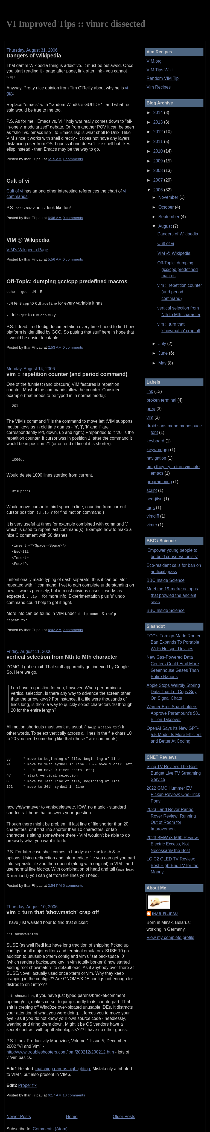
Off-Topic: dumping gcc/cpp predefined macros (67, 281)
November (168, 197)
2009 (158, 161)
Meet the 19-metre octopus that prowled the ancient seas (172, 595)
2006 (158, 190)
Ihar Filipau (165, 914)
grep (151, 408)
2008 (158, 170)
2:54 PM (55, 875)
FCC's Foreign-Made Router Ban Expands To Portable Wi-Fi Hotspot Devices (173, 642)
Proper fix (27, 1074)
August (165, 226)
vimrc (152, 525)
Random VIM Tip (163, 78)
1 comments (73, 159)
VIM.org (154, 61)
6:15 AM (55, 159)
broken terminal (161, 400)
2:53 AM (55, 345)
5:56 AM (55, 259)
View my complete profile (170, 937)
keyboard (155, 441)
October (166, 207)
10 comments (74, 1084)
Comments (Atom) (50, 1117)
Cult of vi (18, 181)
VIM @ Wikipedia (28, 239)
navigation (156, 458)
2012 (158, 131)
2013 (158, 122)
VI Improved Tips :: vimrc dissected (75, 24)
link (150, 391)
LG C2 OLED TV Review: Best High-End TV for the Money (172, 865)
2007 (158, 180)
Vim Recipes (159, 87)
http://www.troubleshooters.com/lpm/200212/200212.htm (60, 1040)
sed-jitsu (155, 499)
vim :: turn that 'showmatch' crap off (53, 902)
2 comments (73, 622)
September (169, 216)
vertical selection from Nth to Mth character (62, 649)
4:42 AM (55, 622)
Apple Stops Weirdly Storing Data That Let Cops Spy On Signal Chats (173, 692)
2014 (158, 112)
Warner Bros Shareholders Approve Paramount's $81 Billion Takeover (173, 713)
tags (151, 507)
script (152, 490)
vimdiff (153, 516)
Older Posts (124, 1105)
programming (159, 481)
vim (150, 417)
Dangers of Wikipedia (34, 55)
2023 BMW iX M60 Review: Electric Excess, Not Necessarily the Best (173, 844)
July (162, 343)
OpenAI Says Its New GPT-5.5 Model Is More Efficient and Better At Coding (174, 734)
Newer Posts (19, 1105)
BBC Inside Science (166, 580)
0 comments (73, 217)
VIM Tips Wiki (160, 70)
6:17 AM (55, 1084)
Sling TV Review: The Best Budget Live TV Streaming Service (174, 773)
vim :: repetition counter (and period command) (67, 372)
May (163, 363)
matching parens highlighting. (63, 1057)
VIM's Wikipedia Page (27, 249)
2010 (158, 151)
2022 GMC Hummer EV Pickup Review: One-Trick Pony (173, 794)
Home (72, 1105)
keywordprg (158, 449)
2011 (158, 141)
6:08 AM (55, 217)
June (163, 353)
